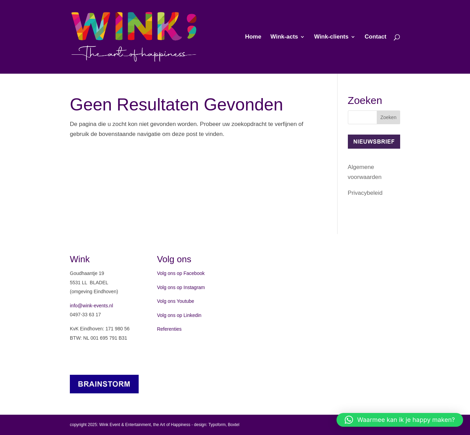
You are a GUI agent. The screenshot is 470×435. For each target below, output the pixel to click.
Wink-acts (284, 37)
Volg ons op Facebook (181, 273)
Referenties (169, 329)
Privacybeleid (365, 193)
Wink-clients (331, 37)
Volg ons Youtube (175, 301)
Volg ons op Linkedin (179, 315)
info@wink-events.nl (91, 305)
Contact (375, 37)
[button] (400, 420)
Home (253, 37)
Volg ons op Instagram (181, 287)
